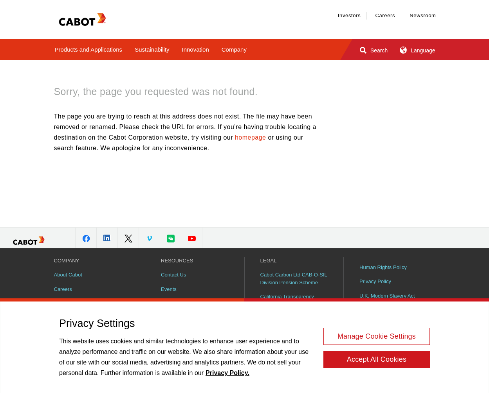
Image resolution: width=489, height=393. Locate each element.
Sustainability (152, 49)
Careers (385, 15)
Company (234, 49)
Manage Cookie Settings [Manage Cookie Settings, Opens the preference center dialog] (376, 339)
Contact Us (173, 275)
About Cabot (68, 275)
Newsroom (423, 15)
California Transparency (287, 297)
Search (373, 50)
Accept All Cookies (376, 362)
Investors (349, 15)
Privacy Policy (375, 281)
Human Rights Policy (383, 267)
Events (169, 289)
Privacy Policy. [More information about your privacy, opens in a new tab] (227, 375)
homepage (250, 137)
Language (417, 50)
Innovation (195, 49)
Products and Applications (89, 49)
